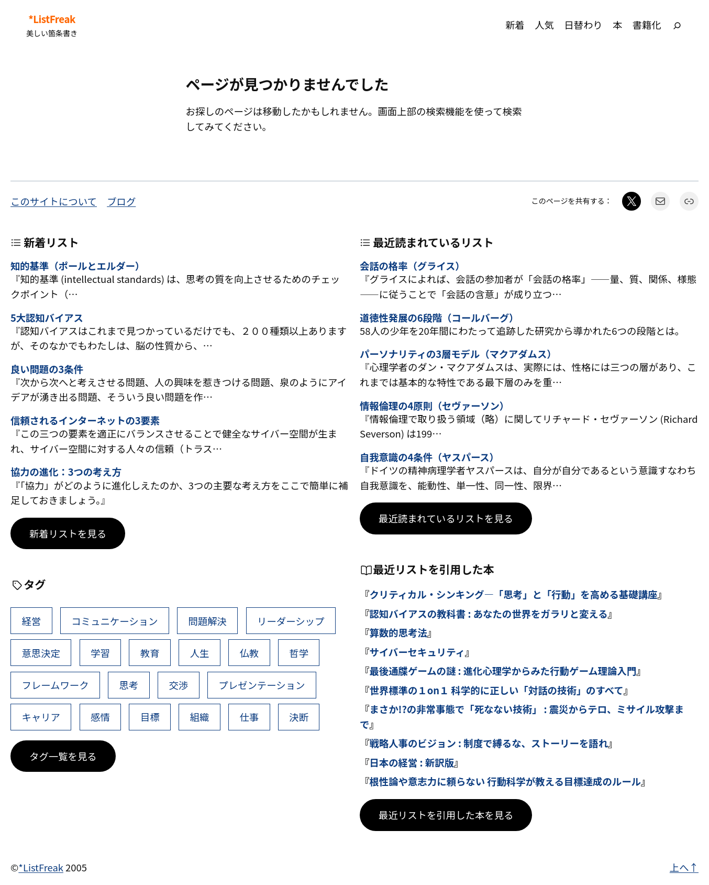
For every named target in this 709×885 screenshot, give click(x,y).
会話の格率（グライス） (412, 265)
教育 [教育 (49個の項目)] (150, 653)
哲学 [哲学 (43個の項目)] (298, 653)
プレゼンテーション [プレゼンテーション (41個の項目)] (261, 685)
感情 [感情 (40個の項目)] (100, 717)
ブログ (121, 201)
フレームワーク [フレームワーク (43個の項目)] (54, 685)
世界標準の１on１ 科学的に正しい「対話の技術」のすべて (496, 690)
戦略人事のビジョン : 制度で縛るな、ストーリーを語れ (488, 743)
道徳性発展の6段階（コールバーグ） (439, 317)
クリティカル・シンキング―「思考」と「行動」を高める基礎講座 (513, 594)
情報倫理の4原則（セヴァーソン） (434, 405)
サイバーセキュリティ (416, 652)
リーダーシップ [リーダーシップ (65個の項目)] (290, 621)
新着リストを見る (67, 533)
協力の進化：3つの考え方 (65, 471)
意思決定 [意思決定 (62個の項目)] (40, 653)
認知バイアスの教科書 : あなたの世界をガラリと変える (488, 613)
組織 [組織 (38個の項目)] (199, 717)
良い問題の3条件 (46, 369)
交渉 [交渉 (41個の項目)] (178, 685)
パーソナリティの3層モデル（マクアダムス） (458, 353)
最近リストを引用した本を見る (446, 815)
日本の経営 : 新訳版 (411, 762)
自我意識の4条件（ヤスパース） (429, 457)
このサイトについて (53, 201)
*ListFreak (51, 19)
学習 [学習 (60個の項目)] (100, 653)
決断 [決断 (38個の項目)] (298, 717)
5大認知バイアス (46, 317)
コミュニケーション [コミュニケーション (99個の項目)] (114, 621)
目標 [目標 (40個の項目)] (150, 717)
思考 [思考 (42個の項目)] (129, 685)
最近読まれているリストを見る (446, 518)
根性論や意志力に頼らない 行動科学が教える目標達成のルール (505, 781)
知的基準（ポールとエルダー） (77, 265)
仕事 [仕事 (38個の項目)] (249, 717)
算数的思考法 (398, 632)
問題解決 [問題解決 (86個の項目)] (207, 621)
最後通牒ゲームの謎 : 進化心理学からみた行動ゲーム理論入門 (502, 671)
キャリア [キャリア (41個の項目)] (40, 717)
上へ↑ (684, 867)
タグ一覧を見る (63, 756)
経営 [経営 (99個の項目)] (31, 621)
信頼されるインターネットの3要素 (85, 420)
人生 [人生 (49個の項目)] (199, 653)
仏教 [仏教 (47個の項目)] (249, 653)
